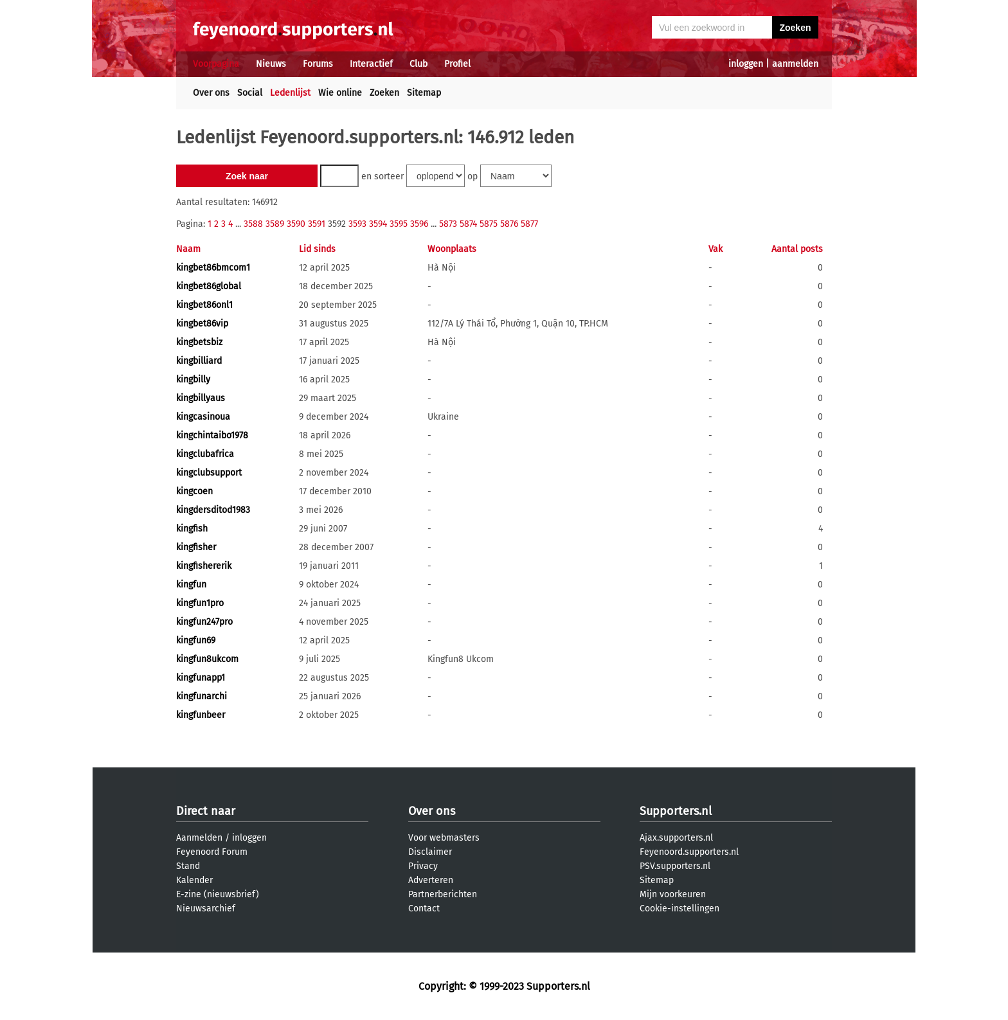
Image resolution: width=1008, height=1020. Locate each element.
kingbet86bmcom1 (213, 267)
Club (419, 63)
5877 (529, 224)
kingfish (192, 528)
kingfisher (196, 547)
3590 (296, 224)
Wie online (340, 92)
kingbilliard (199, 360)
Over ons (211, 92)
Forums (318, 63)
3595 (399, 224)
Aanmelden (199, 837)
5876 (509, 224)
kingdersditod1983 (213, 510)
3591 (316, 224)
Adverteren (430, 880)
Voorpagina (216, 63)
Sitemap (424, 92)
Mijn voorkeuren (673, 894)
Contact (424, 908)
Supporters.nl (676, 811)
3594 (378, 224)
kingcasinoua (203, 416)
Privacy (423, 866)
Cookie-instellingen (679, 908)
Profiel (457, 63)
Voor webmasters (444, 837)
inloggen (745, 63)
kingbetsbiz (199, 342)
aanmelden (795, 63)
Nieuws (271, 63)
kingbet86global (208, 286)
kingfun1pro (200, 603)
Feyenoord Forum (212, 851)
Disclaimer (430, 851)
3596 (419, 224)
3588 (253, 224)
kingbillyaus (200, 398)
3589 (275, 224)
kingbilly (193, 379)
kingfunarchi (201, 696)
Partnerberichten (442, 894)
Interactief (371, 63)
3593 (357, 224)
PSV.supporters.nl (675, 866)
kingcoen (194, 491)
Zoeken (384, 92)
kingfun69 (195, 640)
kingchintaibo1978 (212, 435)
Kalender (194, 880)
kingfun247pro (204, 621)
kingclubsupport (209, 472)
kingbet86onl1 (204, 305)
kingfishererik (203, 565)
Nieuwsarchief (205, 908)
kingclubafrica (205, 454)
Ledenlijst (290, 92)
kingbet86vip (202, 323)
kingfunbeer (200, 715)
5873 (448, 224)
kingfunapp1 (200, 677)
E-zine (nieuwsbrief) (217, 894)
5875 (489, 224)
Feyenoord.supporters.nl (689, 851)
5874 (468, 224)
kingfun (191, 584)
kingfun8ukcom (207, 659)
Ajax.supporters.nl (676, 837)
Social (249, 92)
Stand (188, 866)
